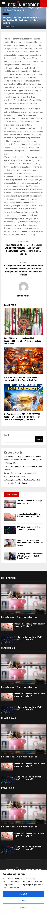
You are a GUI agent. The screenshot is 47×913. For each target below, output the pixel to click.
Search (6, 435)
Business (5, 14)
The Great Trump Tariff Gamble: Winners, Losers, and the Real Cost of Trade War (21, 378)
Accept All (23, 894)
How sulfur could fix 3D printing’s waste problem (22, 456)
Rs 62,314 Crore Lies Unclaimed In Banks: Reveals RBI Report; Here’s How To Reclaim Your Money (22, 341)
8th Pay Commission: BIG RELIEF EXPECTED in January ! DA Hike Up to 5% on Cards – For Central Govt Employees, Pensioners (23, 417)
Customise (23, 901)
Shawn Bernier (10, 26)
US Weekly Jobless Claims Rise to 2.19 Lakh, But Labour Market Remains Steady (30, 556)
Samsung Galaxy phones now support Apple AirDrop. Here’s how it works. (29, 542)
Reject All (23, 907)
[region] (23, 891)
